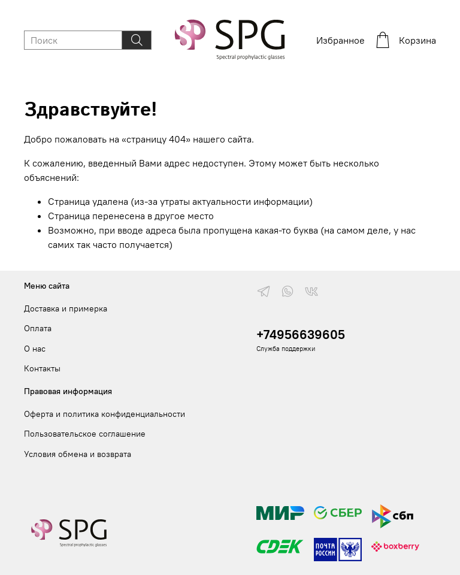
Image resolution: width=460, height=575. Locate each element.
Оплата (38, 328)
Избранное (340, 40)
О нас (35, 348)
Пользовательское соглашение (85, 433)
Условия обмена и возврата (77, 454)
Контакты (42, 368)
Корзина (405, 40)
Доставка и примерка (65, 308)
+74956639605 (300, 334)
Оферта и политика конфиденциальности (104, 413)
